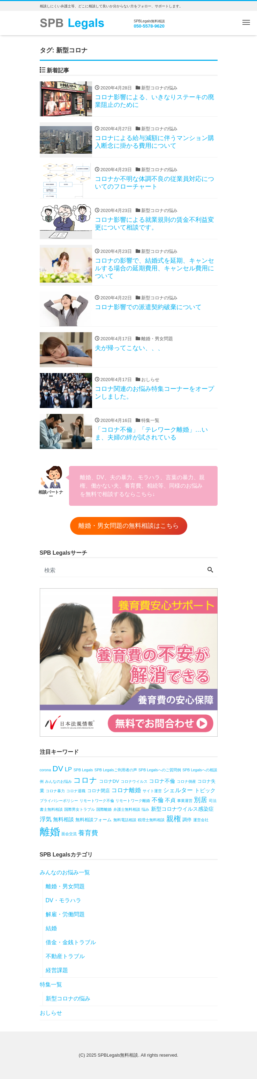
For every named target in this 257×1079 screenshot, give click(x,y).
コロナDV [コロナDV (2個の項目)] (109, 781)
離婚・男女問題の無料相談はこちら (128, 525)
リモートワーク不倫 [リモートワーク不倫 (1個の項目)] (97, 801)
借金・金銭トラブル (71, 942)
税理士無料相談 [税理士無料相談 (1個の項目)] (151, 820)
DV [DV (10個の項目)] (58, 768)
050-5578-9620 (149, 26)
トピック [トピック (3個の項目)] (205, 790)
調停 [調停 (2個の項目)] (186, 819)
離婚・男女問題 (65, 886)
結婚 (51, 928)
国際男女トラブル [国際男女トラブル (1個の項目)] (79, 809)
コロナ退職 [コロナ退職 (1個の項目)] (75, 791)
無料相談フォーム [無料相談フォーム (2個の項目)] (93, 819)
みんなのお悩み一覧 (65, 872)
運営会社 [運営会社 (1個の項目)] (201, 820)
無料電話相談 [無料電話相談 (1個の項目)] (124, 820)
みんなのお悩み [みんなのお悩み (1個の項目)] (58, 781)
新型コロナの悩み (68, 998)
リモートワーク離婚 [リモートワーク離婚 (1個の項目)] (132, 801)
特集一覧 (51, 984)
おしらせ (51, 1013)
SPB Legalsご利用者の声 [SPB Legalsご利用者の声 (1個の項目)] (116, 770)
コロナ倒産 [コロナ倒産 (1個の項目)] (186, 781)
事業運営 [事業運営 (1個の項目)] (184, 801)
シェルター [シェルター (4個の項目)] (178, 790)
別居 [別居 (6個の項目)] (200, 799)
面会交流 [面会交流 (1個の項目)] (69, 834)
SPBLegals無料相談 (118, 1055)
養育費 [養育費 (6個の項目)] (88, 833)
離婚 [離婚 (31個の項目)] (50, 831)
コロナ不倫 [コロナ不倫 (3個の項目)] (162, 781)
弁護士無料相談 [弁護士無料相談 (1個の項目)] (126, 809)
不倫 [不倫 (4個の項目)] (158, 800)
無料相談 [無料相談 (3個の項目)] (63, 819)
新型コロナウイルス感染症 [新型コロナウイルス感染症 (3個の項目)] (182, 809)
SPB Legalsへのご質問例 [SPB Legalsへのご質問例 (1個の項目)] (159, 770)
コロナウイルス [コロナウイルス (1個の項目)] (134, 781)
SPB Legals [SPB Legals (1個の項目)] (83, 770)
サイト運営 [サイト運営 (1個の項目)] (152, 791)
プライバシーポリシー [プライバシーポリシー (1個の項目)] (59, 801)
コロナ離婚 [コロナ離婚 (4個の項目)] (126, 790)
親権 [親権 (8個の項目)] (173, 819)
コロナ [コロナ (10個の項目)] (85, 780)
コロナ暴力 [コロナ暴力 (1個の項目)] (55, 791)
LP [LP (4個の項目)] (68, 769)
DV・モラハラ (63, 900)
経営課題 (57, 970)
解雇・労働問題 (65, 914)
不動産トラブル (65, 956)
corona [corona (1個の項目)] (45, 770)
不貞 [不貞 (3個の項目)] (170, 800)
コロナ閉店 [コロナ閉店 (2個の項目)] (98, 790)
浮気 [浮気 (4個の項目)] (46, 819)
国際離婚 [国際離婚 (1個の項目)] (104, 809)
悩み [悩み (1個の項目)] (145, 809)
